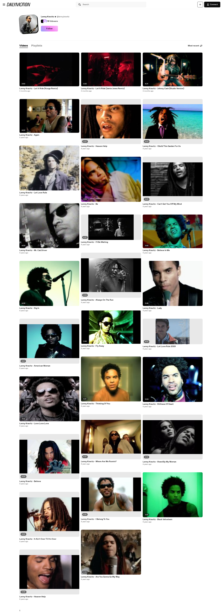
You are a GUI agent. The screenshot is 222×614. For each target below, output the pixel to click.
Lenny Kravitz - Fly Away (92, 346)
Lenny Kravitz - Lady (152, 308)
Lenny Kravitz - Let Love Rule (33, 193)
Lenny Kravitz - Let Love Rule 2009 (159, 346)
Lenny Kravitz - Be (89, 204)
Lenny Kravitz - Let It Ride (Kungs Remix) (38, 88)
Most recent (195, 45)
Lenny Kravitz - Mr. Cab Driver (33, 250)
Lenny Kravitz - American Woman (34, 366)
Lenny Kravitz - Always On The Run (97, 300)
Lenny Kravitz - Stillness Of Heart (158, 404)
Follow (49, 28)
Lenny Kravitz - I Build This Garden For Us (162, 146)
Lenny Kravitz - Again (29, 135)
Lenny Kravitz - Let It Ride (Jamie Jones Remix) (103, 88)
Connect (212, 4)
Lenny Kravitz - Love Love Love (34, 423)
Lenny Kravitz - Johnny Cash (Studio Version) (163, 88)
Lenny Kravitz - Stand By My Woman (159, 462)
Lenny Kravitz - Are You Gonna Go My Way (100, 577)
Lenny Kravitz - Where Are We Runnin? (99, 461)
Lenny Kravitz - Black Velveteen (157, 519)
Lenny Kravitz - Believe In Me (156, 250)
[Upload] (200, 4)
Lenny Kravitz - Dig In (29, 308)
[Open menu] (4, 4)
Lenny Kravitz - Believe (30, 481)
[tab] (23, 46)
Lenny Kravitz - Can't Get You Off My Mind (162, 204)
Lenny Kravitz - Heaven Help (32, 597)
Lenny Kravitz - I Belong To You (95, 519)
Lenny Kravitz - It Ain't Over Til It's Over (37, 539)
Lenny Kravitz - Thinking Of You (95, 404)
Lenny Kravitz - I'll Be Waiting (94, 242)
